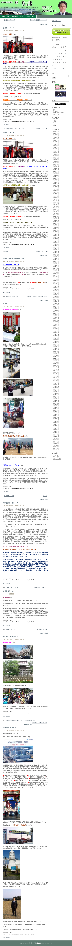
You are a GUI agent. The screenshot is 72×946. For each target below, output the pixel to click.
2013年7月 (56, 340)
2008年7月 (56, 424)
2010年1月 (56, 399)
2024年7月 (56, 157)
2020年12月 (56, 217)
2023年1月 (56, 182)
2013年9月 (56, 337)
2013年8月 (56, 338)
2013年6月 (56, 341)
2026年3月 (56, 133)
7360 (54, 120)
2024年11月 (56, 151)
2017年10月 (56, 271)
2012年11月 (56, 351)
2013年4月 (56, 344)
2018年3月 (56, 264)
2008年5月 (56, 427)
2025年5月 (56, 143)
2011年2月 (56, 380)
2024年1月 (56, 165)
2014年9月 (56, 321)
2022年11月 (56, 185)
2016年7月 (56, 290)
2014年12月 (56, 317)
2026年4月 (56, 131)
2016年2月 (56, 297)
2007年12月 (56, 434)
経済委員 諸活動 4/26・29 (38, 20)
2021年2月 (56, 214)
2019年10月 (56, 237)
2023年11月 (56, 168)
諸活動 (6, 251)
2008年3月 (56, 430)
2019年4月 (56, 245)
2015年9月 (56, 304)
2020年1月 (56, 233)
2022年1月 (56, 199)
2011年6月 (56, 375)
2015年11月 (56, 302)
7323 (54, 125)
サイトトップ (5, 16)
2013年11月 (56, 334)
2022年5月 (56, 193)
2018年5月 (56, 261)
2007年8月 (56, 439)
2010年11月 (56, 385)
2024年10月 (56, 153)
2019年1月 (56, 250)
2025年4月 (56, 144)
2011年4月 (56, 378)
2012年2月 (56, 363)
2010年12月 (56, 383)
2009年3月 (56, 413)
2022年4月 (56, 195)
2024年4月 (56, 161)
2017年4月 (56, 279)
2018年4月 (56, 262)
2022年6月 (56, 192)
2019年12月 (56, 234)
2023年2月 (56, 181)
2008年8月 (56, 423)
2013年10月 (56, 335)
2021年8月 (56, 206)
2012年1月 (56, 365)
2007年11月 (56, 435)
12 (59, 56)
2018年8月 (56, 257)
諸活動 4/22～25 (9, 20)
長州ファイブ (56, 114)
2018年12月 (56, 251)
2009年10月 (56, 403)
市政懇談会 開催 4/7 (11, 296)
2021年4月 (56, 212)
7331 (54, 124)
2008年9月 (56, 421)
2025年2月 (56, 147)
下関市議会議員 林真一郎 (17, 3)
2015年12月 (56, 300)
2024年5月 (56, 160)
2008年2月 (56, 431)
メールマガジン (31, 16)
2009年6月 (56, 408)
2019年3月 (56, 247)
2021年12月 (56, 200)
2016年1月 (56, 299)
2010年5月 (56, 393)
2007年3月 (56, 446)
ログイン (55, 455)
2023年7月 (56, 174)
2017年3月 (56, 280)
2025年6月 (56, 141)
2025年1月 (56, 148)
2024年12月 (56, 150)
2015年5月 (56, 310)
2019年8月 (56, 240)
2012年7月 (56, 356)
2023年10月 (56, 169)
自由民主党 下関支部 (58, 113)
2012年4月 (56, 361)
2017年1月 (56, 283)
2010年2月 (56, 397)
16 (53, 59)
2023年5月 (56, 176)
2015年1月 (56, 316)
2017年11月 (56, 269)
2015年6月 (56, 309)
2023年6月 (56, 175)
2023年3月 (56, 179)
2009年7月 (56, 407)
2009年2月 (56, 414)
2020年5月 (56, 227)
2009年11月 (56, 401)
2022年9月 (56, 188)
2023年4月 (56, 178)
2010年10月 (56, 386)
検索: (53, 73)
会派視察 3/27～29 (10, 629)
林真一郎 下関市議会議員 (34, 943)
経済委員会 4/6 (9, 496)
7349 (54, 123)
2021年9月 (56, 205)
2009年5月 (56, 410)
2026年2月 (56, 134)
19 (59, 59)
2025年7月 (56, 140)
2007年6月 (56, 442)
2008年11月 (56, 418)
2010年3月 (56, 396)
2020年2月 (56, 231)
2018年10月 (56, 254)
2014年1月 (56, 331)
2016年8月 (56, 289)
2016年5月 (56, 293)
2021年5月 (56, 210)
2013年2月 (56, 347)
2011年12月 (56, 366)
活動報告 (11, 30)
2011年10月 (56, 369)
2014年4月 (56, 327)
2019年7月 (56, 241)
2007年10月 (56, 437)
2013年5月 (56, 342)
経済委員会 (11, 593)
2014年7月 (56, 324)
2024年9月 (56, 154)
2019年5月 (56, 244)
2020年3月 (56, 230)
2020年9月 (56, 221)
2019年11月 (56, 235)
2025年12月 (56, 137)
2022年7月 (56, 191)
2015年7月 (56, 307)
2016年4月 (56, 295)
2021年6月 (56, 209)
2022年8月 (56, 189)
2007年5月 (56, 444)
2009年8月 (56, 406)
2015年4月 (56, 311)
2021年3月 (56, 213)
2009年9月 (56, 404)
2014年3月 (56, 328)
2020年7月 (56, 224)
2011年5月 (56, 376)
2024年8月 (56, 155)
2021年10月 (56, 203)
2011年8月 (56, 372)
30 (53, 65)
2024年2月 (56, 164)
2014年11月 (56, 318)
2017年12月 (56, 268)
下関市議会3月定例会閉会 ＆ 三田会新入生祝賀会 (19, 720)
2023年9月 (56, 171)
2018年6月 (56, 259)
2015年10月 (56, 303)
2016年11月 (56, 285)
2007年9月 (56, 438)
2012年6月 (56, 358)
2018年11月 (56, 252)
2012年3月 (56, 362)
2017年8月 (56, 273)
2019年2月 (56, 248)
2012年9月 (56, 354)
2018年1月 (56, 266)
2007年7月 (56, 441)
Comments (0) (6, 124)
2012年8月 (56, 355)
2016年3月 (56, 296)
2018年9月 (56, 255)
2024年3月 (56, 162)
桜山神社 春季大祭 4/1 (11, 587)
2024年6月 (56, 158)
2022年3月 (56, 196)
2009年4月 (56, 411)
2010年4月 (56, 394)
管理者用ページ (56, 21)
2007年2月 (56, 448)
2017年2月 (56, 282)
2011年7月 (56, 373)
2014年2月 (56, 330)
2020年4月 (56, 228)
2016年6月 (56, 292)
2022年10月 (56, 186)
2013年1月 (56, 348)
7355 (54, 121)
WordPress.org (57, 459)
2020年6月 (56, 226)
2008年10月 (56, 420)
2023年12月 (56, 167)
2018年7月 (56, 258)
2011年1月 (56, 382)
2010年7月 (56, 390)
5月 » (64, 68)
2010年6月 (56, 392)
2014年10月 (56, 320)
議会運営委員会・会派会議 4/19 (14, 129)
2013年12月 (56, 333)
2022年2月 (56, 198)
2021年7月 (56, 207)
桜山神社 (55, 111)
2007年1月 (56, 449)
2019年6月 (56, 243)
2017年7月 (56, 275)
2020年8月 (56, 223)
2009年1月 (56, 415)
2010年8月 (56, 389)
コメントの (57, 458)
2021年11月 (56, 202)
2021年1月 (56, 216)
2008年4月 (56, 428)
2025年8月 (56, 138)
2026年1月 (56, 136)
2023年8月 (56, 172)
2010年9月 (56, 387)
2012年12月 (56, 349)
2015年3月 (56, 313)
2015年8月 (56, 306)
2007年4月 (56, 445)
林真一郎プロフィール (18, 16)
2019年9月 (56, 238)
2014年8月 (56, 323)
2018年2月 (56, 265)
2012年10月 (56, 352)
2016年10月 (56, 286)
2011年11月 (56, 368)
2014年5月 (56, 325)
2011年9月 (56, 370)
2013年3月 (56, 345)
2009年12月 (56, 400)
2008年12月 (56, 417)
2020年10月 (56, 220)
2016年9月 (56, 288)
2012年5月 (56, 359)
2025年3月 (56, 146)
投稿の (56, 457)
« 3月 (54, 68)
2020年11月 (56, 219)
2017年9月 (56, 272)
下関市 (55, 110)
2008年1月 (56, 432)
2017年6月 (56, 276)
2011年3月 (56, 379)
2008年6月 (56, 425)
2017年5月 (56, 278)
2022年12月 (56, 183)
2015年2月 (56, 314)
